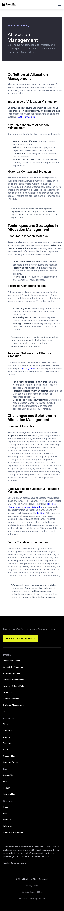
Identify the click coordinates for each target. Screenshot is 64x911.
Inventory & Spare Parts (13, 686)
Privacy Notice (32, 885)
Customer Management (13, 705)
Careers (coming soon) (13, 832)
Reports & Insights (11, 699)
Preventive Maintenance (13, 680)
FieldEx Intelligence (11, 661)
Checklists (7, 730)
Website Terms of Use (32, 892)
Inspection (7, 692)
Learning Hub (9, 794)
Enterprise (7, 826)
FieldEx (40, 513)
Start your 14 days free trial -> (21, 638)
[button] (59, 4)
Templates (7, 743)
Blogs (5, 724)
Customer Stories (10, 762)
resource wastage (26, 116)
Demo (5, 807)
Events (6, 781)
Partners (6, 788)
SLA (5, 711)
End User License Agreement (32, 898)
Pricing (6, 813)
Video (5, 749)
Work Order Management (14, 667)
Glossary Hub (9, 756)
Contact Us (8, 775)
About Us (7, 820)
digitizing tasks (28, 368)
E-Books (7, 737)
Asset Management (11, 673)
